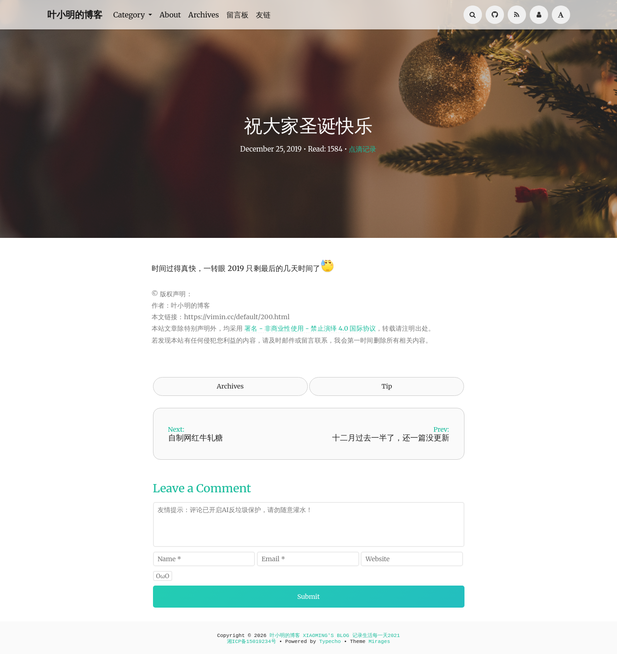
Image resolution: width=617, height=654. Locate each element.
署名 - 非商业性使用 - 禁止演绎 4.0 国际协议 (310, 328)
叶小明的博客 (74, 14)
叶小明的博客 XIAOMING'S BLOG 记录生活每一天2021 (335, 635)
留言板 (237, 14)
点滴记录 (362, 149)
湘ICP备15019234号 (251, 641)
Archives (203, 14)
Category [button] (130, 14)
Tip (386, 386)
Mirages (379, 641)
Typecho (330, 641)
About (170, 14)
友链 (263, 14)
